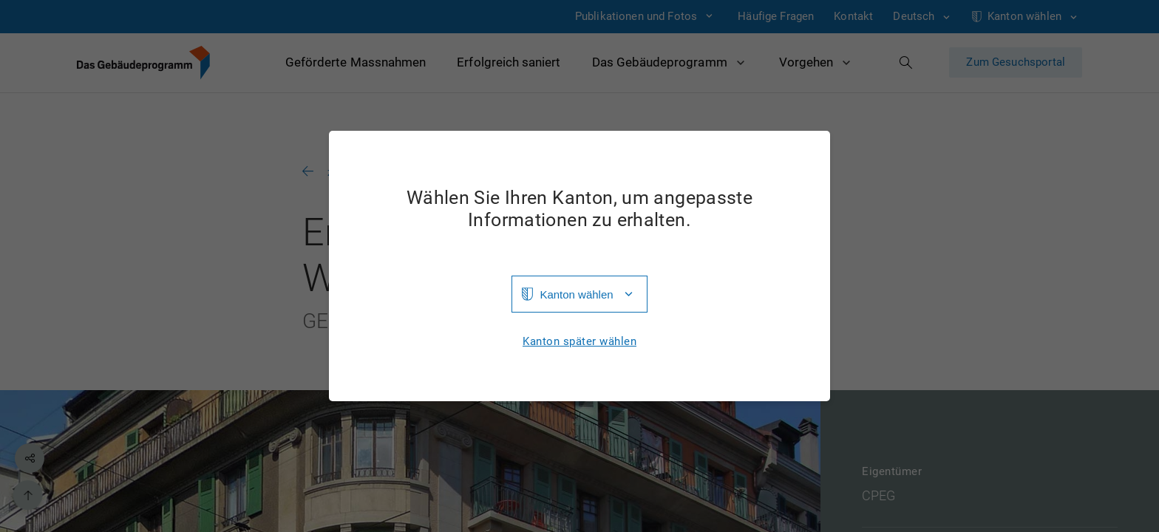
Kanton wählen (576, 294)
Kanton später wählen (579, 341)
